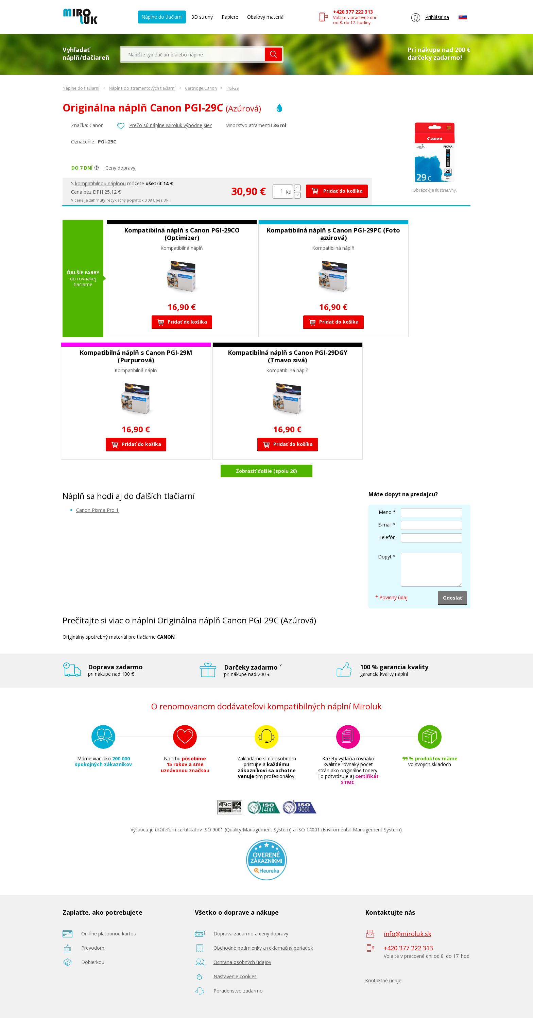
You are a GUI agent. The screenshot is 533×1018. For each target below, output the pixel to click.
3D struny (202, 17)
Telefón (387, 537)
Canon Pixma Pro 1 (97, 510)
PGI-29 (232, 88)
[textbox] (193, 54)
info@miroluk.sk (407, 934)
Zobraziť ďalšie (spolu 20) (266, 471)
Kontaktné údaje (383, 980)
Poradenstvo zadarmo (238, 990)
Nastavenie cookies (235, 976)
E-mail (385, 524)
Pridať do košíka (337, 191)
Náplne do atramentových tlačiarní (142, 88)
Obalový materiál (266, 17)
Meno (385, 512)
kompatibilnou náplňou (100, 183)
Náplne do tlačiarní (162, 17)
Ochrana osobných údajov (242, 962)
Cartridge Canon (201, 88)
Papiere (230, 17)
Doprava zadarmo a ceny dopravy (250, 933)
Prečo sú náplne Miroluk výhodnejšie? (170, 125)
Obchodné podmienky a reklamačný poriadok (263, 948)
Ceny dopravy (120, 168)
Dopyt (385, 556)
